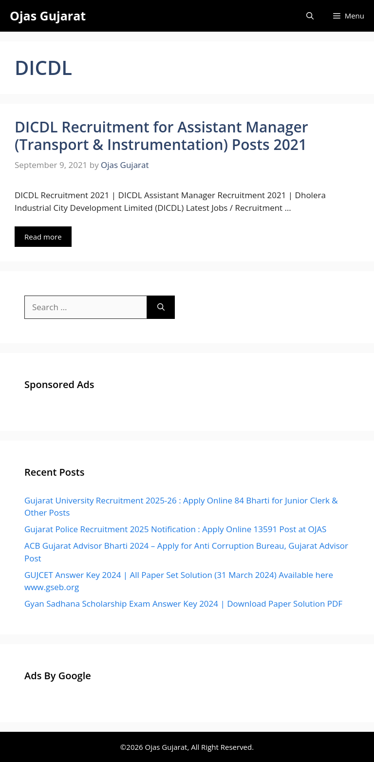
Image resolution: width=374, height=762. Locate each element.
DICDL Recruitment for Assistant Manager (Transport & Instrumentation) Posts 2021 (161, 135)
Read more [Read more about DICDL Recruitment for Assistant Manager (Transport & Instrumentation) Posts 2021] (43, 237)
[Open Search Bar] (310, 16)
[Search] (161, 307)
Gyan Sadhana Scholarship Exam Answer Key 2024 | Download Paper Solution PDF (183, 603)
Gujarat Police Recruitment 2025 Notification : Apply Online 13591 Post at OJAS (175, 529)
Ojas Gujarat (48, 15)
